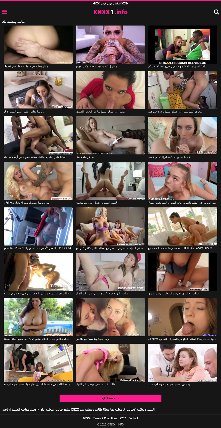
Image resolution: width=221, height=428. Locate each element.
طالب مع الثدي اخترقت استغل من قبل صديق (173, 293)
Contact (133, 418)
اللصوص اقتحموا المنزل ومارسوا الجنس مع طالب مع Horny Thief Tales (38, 384)
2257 (123, 418)
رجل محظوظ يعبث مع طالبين (92, 338)
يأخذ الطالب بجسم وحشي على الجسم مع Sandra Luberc (180, 248)
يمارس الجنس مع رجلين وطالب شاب (169, 384)
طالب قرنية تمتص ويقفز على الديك (95, 384)
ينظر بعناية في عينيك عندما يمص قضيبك (26, 66)
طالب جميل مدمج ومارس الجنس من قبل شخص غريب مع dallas (38, 293)
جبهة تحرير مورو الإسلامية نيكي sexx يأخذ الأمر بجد (176, 66)
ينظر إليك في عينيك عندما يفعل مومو (96, 66)
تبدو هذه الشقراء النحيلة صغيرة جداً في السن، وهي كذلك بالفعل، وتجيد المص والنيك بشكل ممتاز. (182, 202)
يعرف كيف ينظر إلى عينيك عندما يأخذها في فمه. (175, 111)
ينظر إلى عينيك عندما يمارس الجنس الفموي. (100, 111)
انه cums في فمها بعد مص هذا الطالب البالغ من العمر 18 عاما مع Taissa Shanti (182, 338)
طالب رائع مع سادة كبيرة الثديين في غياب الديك (102, 293)
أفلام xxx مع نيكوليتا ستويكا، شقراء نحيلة (26, 202)
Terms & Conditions (105, 418)
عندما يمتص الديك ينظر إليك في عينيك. (169, 157)
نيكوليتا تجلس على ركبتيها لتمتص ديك (24, 111)
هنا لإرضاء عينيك (85, 157)
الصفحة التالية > (110, 398)
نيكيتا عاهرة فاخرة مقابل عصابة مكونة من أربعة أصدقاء (35, 157)
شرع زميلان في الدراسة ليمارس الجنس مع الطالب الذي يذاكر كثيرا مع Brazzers (110, 248)
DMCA (87, 418)
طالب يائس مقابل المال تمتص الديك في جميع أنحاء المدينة (36, 338)
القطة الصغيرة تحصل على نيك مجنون (97, 202)
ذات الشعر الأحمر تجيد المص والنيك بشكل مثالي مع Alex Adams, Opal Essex (38, 248)
